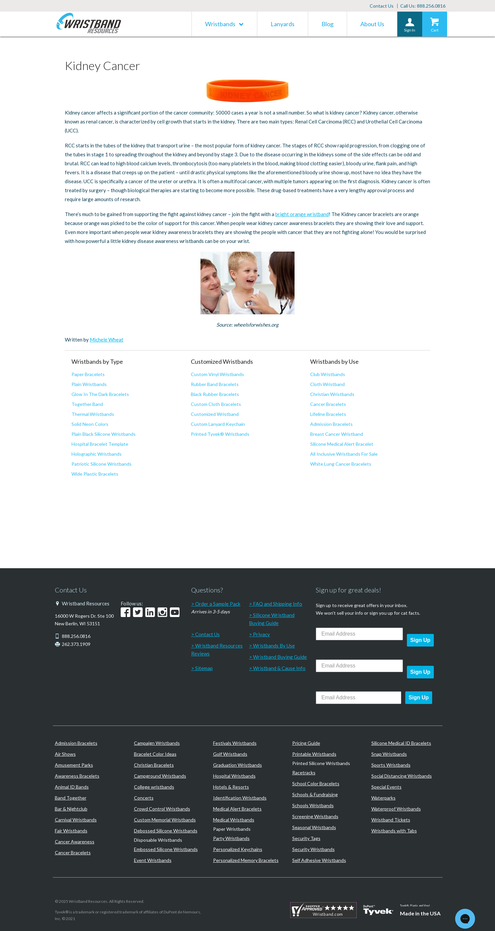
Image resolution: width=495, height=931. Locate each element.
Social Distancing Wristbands (401, 776)
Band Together (70, 798)
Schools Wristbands (313, 805)
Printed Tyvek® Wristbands (220, 434)
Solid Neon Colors (89, 424)
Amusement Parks (74, 765)
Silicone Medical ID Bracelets (401, 743)
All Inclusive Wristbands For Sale (344, 454)
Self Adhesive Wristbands (319, 860)
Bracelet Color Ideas (155, 754)
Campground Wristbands (160, 776)
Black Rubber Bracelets (215, 394)
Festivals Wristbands (235, 743)
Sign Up (420, 640)
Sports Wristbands (391, 765)
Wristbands (220, 24)
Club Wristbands (327, 374)
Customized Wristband (215, 414)
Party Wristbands (231, 838)
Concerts (144, 798)
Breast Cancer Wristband (336, 434)
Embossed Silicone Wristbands (166, 849)
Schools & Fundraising (315, 794)
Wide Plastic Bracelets (94, 474)
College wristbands (154, 787)
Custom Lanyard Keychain (218, 424)
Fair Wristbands (71, 830)
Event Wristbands (153, 860)
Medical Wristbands (233, 819)
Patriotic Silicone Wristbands (101, 464)
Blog (327, 24)
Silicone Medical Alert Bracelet (341, 444)
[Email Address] (359, 634)
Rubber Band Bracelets (215, 384)
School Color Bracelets (315, 783)
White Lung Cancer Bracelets (340, 464)
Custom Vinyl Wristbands (217, 374)
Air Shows (65, 754)
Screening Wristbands (315, 816)
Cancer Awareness (74, 841)
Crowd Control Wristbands (162, 809)
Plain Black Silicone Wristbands (103, 434)
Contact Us (382, 6)
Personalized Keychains (237, 849)
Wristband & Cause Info (279, 668)
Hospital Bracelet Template (99, 444)
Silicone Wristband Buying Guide (272, 619)
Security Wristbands (313, 849)
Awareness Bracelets (77, 776)
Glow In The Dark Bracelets (100, 394)
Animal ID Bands (72, 787)
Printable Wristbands (314, 754)
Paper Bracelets (88, 374)
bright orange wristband (302, 214)
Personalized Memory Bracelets (246, 860)
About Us (372, 24)
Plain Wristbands (89, 384)
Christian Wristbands (332, 394)
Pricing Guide (306, 743)
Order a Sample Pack (217, 604)
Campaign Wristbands (157, 743)
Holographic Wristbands (96, 454)
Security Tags (306, 838)
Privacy (261, 634)
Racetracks (303, 772)
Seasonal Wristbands (314, 827)
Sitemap (204, 668)
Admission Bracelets (331, 424)
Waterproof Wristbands (396, 809)
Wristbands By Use (274, 646)
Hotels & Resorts (231, 787)
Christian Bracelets (154, 765)
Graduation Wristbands (237, 765)
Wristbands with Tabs (394, 830)
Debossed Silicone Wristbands (165, 830)
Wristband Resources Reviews (217, 650)
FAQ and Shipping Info (277, 604)
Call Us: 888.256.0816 (422, 6)
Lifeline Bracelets (328, 414)
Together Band (87, 404)
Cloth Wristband (327, 384)
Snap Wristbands (389, 754)
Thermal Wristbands (92, 414)
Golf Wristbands (230, 754)
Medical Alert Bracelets (237, 809)
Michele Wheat (106, 340)
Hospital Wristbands (234, 776)
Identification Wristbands (240, 798)
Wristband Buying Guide (280, 657)
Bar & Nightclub (71, 809)
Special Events (386, 787)
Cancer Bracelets (328, 404)
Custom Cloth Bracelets (216, 404)
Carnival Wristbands (76, 819)
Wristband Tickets (390, 819)
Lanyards (283, 24)
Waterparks (383, 798)
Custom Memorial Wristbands (165, 819)
